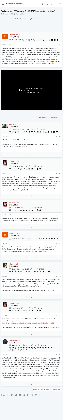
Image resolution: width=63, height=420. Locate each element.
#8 (60, 355)
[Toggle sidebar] (55, 3)
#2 (60, 137)
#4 (60, 215)
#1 (60, 45)
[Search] (60, 3)
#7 (60, 315)
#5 (60, 243)
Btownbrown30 (8, 14)
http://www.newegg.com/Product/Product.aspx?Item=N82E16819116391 (28, 323)
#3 (60, 174)
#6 (60, 276)
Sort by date (43, 117)
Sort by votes (55, 117)
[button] (3, 4)
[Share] (56, 45)
